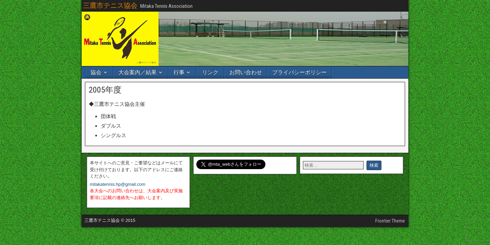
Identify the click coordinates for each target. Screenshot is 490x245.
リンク (210, 72)
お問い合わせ (245, 72)
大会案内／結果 (137, 72)
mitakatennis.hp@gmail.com (117, 184)
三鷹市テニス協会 (110, 5)
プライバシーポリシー (299, 72)
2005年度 (105, 90)
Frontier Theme (390, 221)
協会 (96, 72)
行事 (179, 72)
